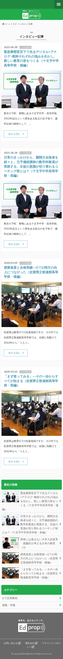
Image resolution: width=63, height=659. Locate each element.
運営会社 (31, 643)
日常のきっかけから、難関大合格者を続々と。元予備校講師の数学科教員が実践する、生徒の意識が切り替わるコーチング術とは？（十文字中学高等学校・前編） (31, 166)
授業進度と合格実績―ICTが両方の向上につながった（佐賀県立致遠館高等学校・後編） (31, 271)
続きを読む (14, 133)
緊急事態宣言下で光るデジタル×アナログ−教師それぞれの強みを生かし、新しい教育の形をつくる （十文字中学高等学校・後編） (30, 501)
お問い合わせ (12, 643)
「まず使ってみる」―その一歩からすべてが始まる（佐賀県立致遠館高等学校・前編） (31, 380)
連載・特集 (8, 605)
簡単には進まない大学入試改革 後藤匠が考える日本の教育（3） (30, 543)
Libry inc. (30, 654)
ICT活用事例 (9, 598)
